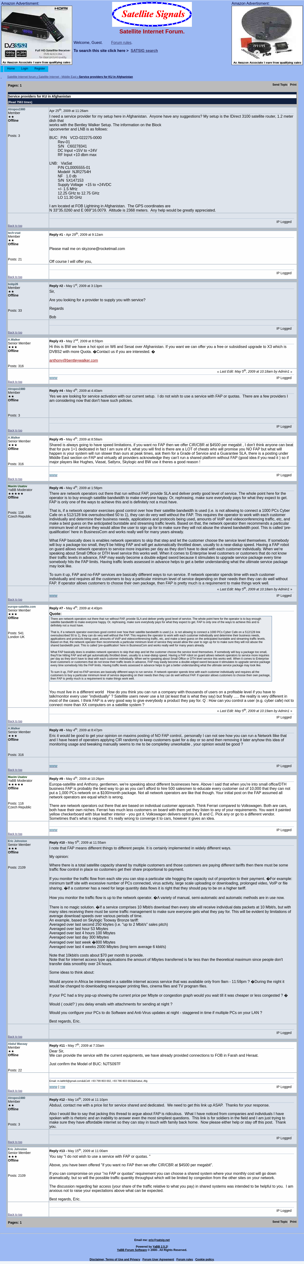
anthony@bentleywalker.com (73, 360)
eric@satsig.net (159, 1240)
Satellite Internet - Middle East (57, 77)
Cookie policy (204, 1259)
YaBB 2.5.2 (160, 1246)
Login (24, 68)
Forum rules (121, 43)
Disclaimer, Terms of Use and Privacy (115, 1259)
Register (39, 68)
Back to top (15, 225)
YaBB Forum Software (132, 1250)
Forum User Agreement (158, 1259)
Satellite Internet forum (21, 77)
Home (11, 68)
